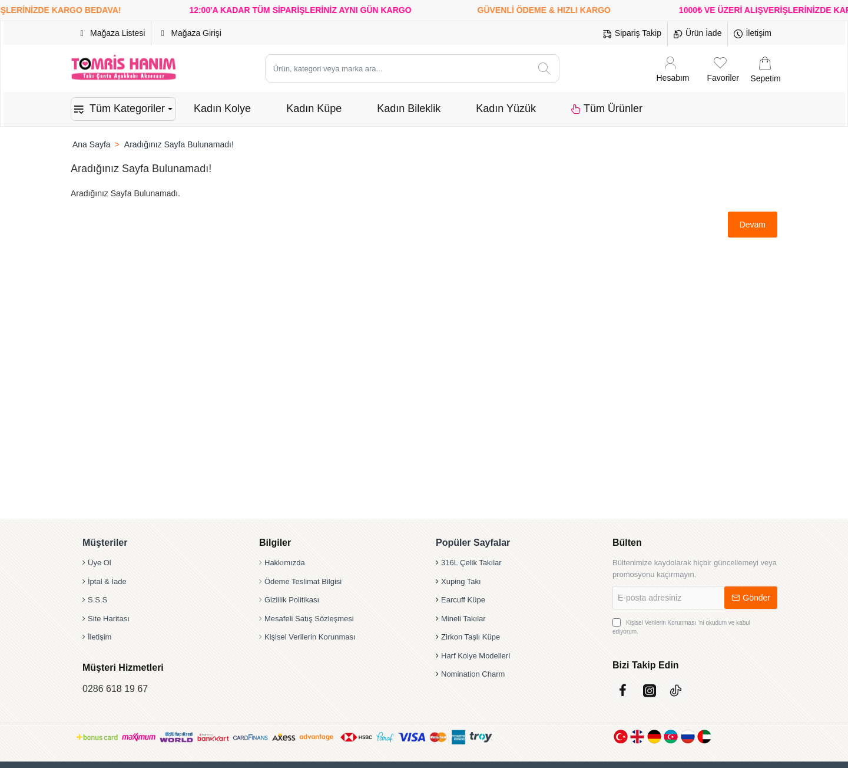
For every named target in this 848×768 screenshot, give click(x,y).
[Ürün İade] (697, 33)
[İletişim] (752, 33)
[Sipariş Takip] (632, 33)
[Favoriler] (723, 68)
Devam (753, 224)
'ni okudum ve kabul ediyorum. (681, 626)
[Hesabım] (673, 68)
